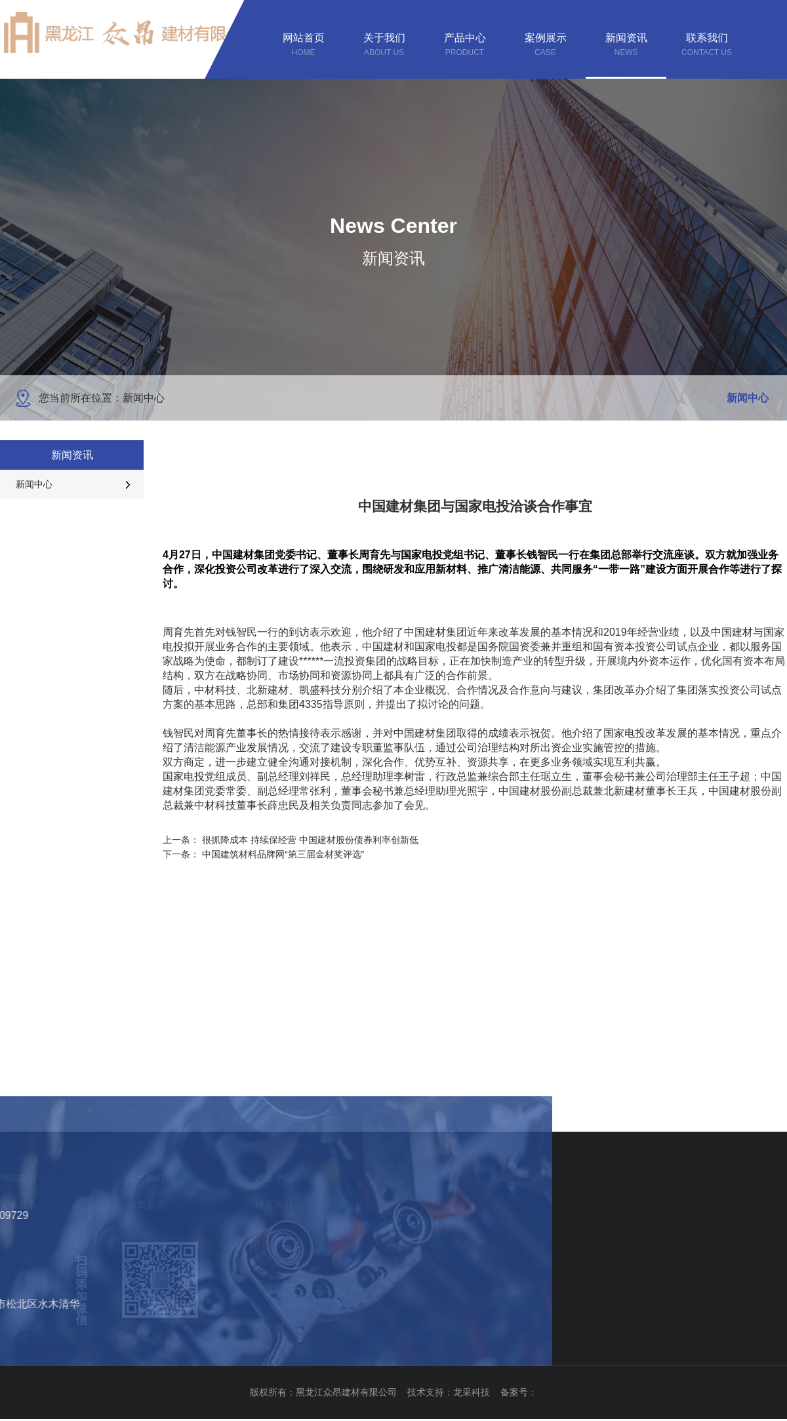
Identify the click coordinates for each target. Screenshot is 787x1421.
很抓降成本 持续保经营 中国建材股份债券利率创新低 (310, 839)
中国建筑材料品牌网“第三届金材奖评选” (283, 854)
